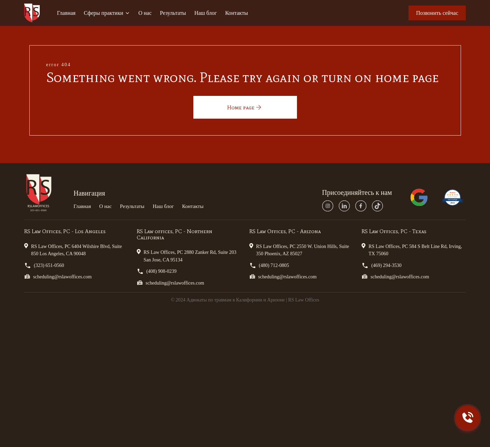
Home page (245, 107)
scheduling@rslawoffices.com (58, 276)
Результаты (173, 13)
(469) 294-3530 (382, 265)
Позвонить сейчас (437, 13)
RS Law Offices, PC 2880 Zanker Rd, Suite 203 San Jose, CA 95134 (187, 255)
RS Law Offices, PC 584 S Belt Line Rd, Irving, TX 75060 (412, 249)
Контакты (236, 13)
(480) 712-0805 (269, 265)
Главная (66, 13)
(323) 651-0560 (44, 265)
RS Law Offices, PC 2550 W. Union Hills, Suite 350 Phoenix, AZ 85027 (299, 249)
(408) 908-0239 (157, 271)
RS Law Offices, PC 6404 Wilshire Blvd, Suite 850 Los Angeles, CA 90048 (73, 249)
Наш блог (205, 13)
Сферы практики (107, 13)
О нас (145, 13)
